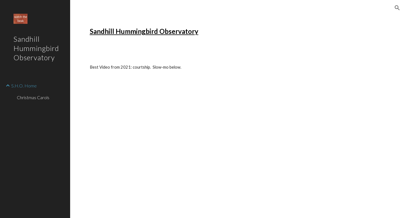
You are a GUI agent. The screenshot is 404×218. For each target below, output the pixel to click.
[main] (173, 31)
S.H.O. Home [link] (24, 85)
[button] (397, 8)
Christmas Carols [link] (33, 97)
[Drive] (135, 115)
